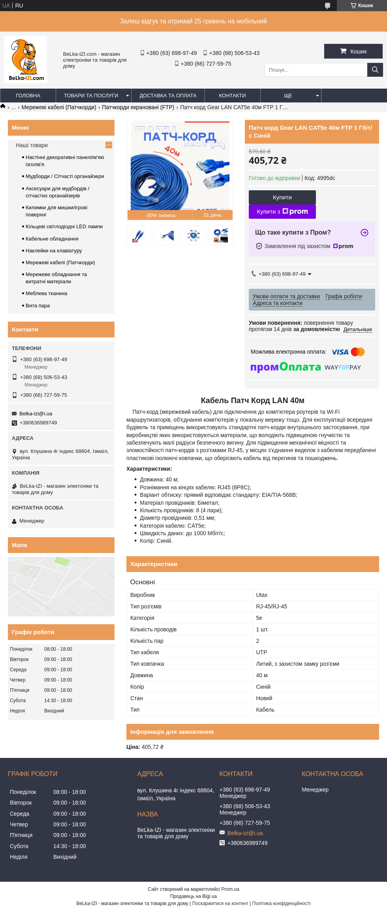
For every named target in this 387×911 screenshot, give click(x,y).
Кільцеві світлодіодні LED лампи (64, 226)
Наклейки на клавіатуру (54, 251)
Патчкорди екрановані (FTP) (138, 107)
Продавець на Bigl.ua (193, 896)
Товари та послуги (91, 95)
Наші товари (32, 145)
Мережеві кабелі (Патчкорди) (59, 107)
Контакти (232, 95)
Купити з (282, 211)
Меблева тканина (46, 293)
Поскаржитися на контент (220, 903)
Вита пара (38, 306)
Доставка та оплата (167, 95)
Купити (282, 197)
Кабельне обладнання (52, 239)
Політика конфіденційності (281, 903)
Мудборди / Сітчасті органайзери (65, 176)
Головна (28, 95)
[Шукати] (375, 70)
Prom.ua (230, 889)
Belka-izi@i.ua (35, 414)
